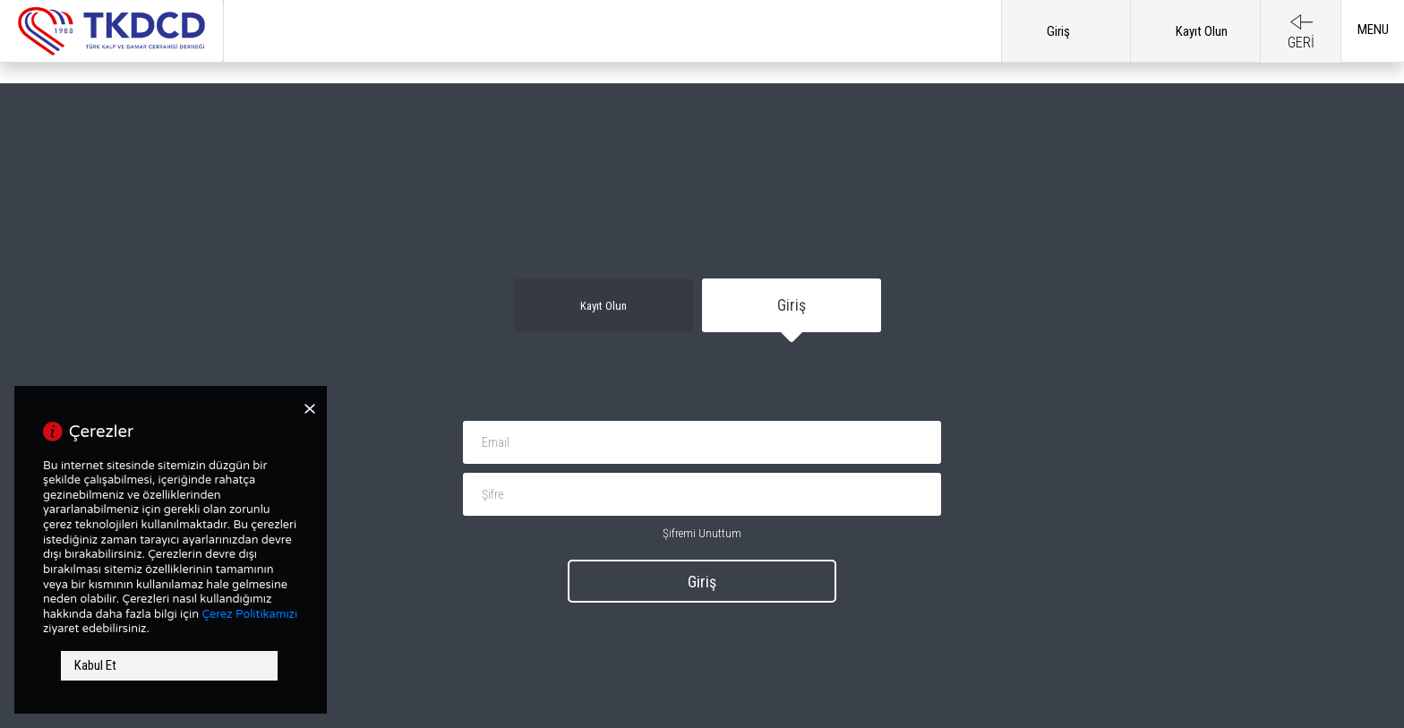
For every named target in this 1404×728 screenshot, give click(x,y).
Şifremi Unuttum (702, 533)
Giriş (702, 581)
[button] (1373, 38)
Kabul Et (95, 665)
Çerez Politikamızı (249, 614)
